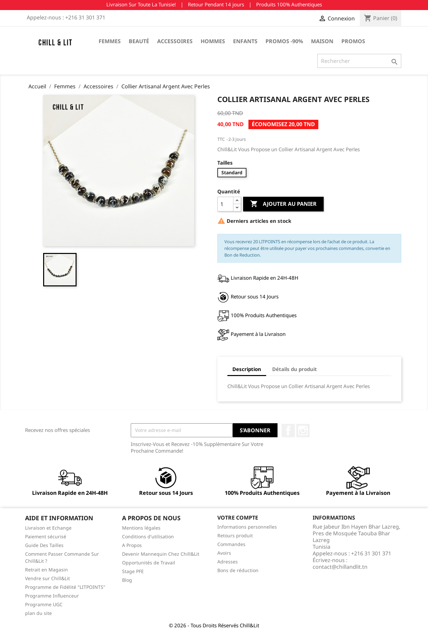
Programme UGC (44, 604)
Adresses (227, 561)
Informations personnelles (247, 527)
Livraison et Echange (48, 528)
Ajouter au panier (283, 204)
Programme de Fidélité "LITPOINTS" (65, 587)
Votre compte (237, 517)
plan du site (38, 613)
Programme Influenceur (52, 596)
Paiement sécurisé (45, 536)
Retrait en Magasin (46, 569)
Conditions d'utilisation (148, 536)
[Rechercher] (359, 61)
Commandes (231, 544)
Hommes (213, 41)
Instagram (303, 430)
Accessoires (175, 41)
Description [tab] (246, 369)
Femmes (110, 41)
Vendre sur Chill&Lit (47, 578)
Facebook (288, 430)
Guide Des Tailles (44, 545)
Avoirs (224, 553)
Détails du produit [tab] (294, 369)
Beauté (139, 41)
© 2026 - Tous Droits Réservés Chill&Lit (214, 625)
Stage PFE (133, 571)
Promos (353, 41)
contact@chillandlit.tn (340, 566)
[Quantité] (225, 204)
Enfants (245, 41)
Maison (322, 41)
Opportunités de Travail (148, 562)
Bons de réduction (237, 570)
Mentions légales (141, 528)
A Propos (132, 545)
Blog (127, 580)
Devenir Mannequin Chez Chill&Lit (160, 554)
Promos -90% (284, 41)
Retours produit (235, 535)
